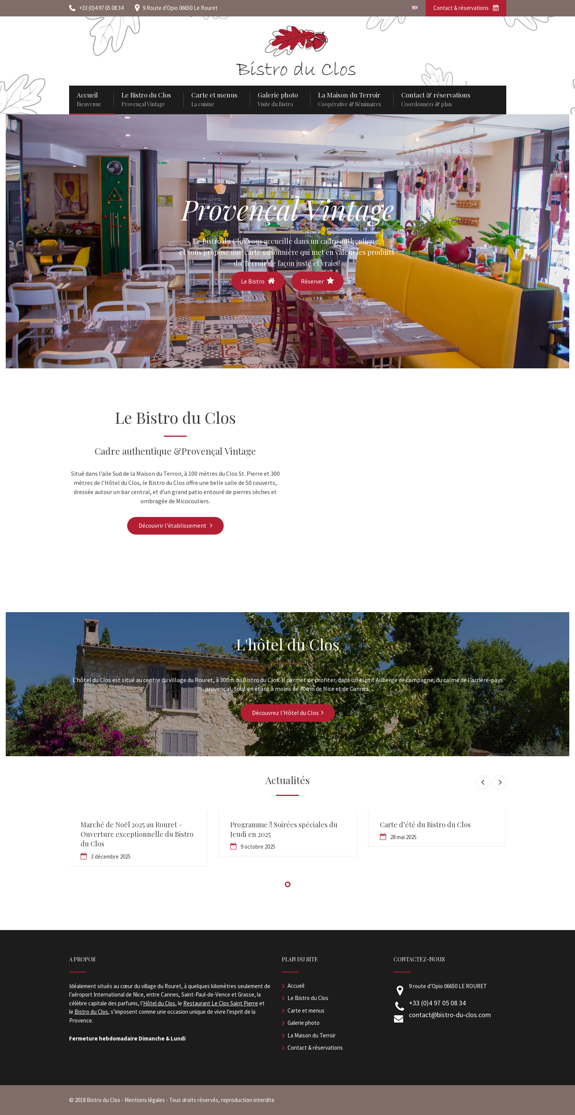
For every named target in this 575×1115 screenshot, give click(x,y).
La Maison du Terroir (312, 1035)
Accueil (296, 985)
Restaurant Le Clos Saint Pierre (220, 1003)
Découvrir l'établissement (175, 525)
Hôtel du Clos (159, 1003)
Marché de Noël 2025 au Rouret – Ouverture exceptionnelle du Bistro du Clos (137, 834)
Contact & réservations (466, 7)
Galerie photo (304, 1022)
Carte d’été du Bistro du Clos (425, 824)
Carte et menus (306, 1010)
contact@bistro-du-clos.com (450, 1014)
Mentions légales (144, 1100)
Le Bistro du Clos (308, 998)
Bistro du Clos (91, 1011)
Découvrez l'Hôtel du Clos (287, 712)
